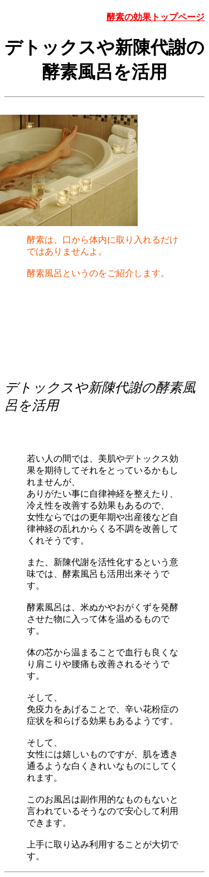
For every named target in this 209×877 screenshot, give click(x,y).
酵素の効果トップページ (155, 17)
